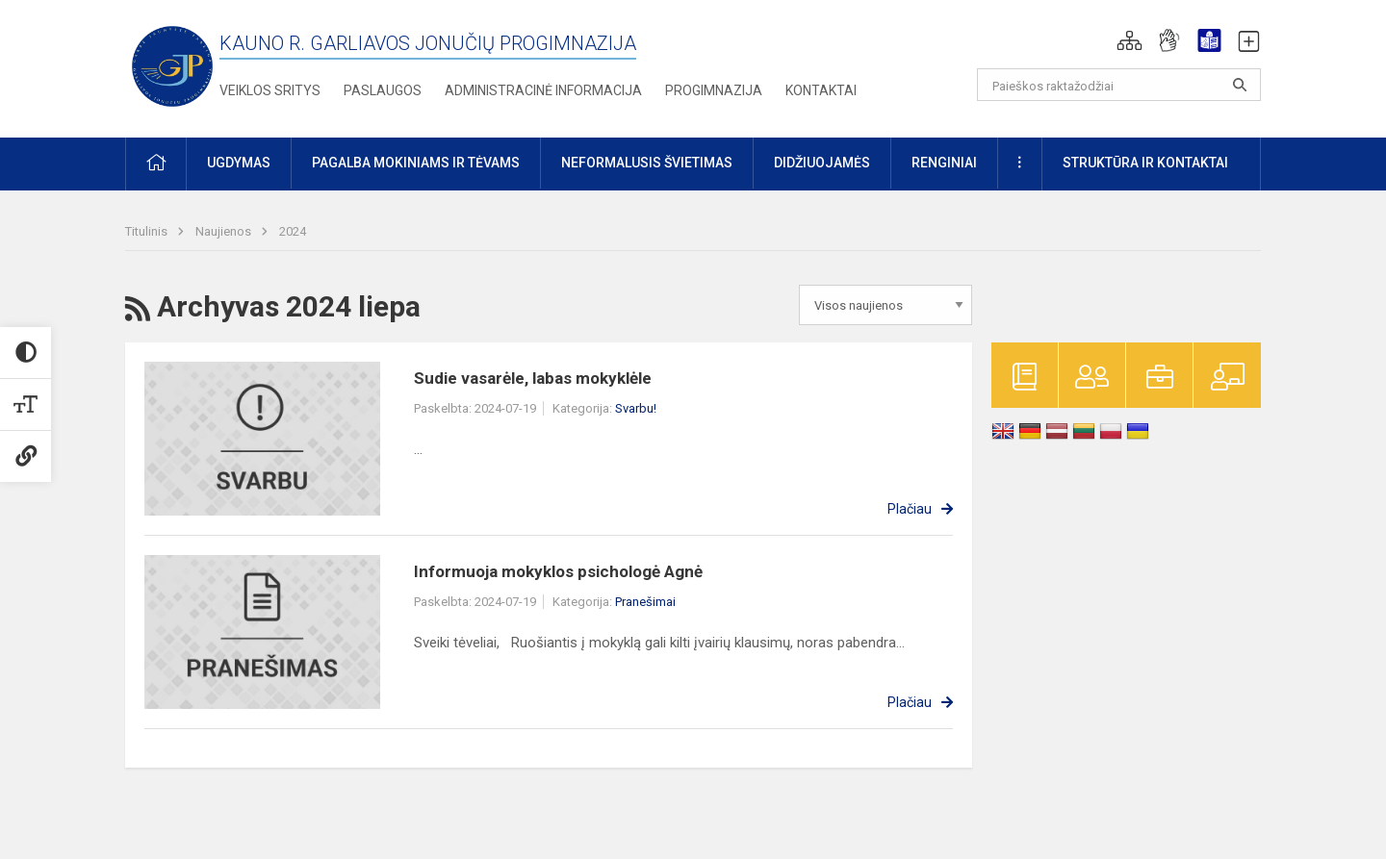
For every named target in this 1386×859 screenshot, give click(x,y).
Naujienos (224, 231)
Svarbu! (635, 408)
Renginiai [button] (944, 162)
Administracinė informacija (543, 90)
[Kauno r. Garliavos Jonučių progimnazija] (172, 65)
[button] (1129, 40)
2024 (292, 231)
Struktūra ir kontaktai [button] (1145, 162)
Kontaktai (821, 90)
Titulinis (147, 231)
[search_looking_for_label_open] (1239, 84)
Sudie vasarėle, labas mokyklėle (533, 378)
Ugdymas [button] (238, 162)
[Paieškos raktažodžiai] (1119, 84)
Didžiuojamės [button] (822, 162)
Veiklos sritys (270, 90)
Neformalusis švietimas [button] (646, 162)
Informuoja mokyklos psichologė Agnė (558, 571)
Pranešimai (645, 601)
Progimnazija (713, 90)
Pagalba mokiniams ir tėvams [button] (416, 162)
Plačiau (909, 509)
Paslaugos (383, 90)
